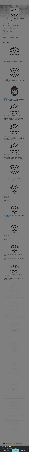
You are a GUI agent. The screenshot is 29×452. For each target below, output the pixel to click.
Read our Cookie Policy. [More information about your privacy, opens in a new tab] (15, 449)
